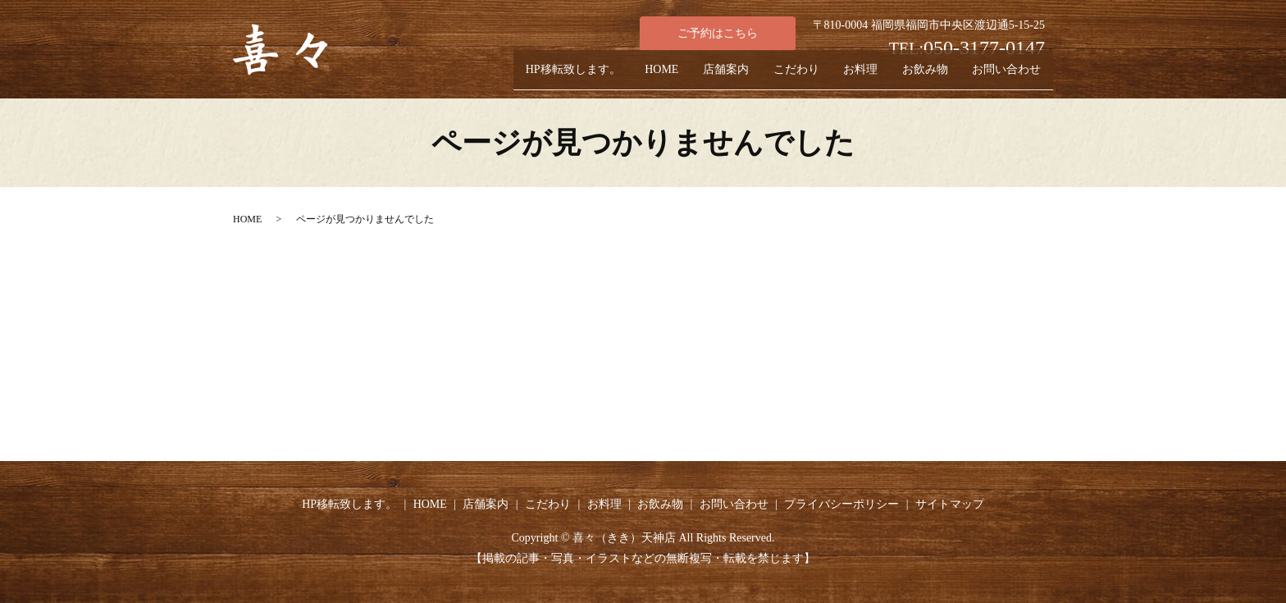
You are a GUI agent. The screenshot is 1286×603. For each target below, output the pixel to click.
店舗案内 (680, 77)
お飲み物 (910, 77)
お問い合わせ (1001, 77)
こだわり (760, 77)
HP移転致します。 (506, 77)
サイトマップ (949, 504)
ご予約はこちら (717, 33)
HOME (605, 77)
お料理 (835, 77)
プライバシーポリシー (841, 504)
